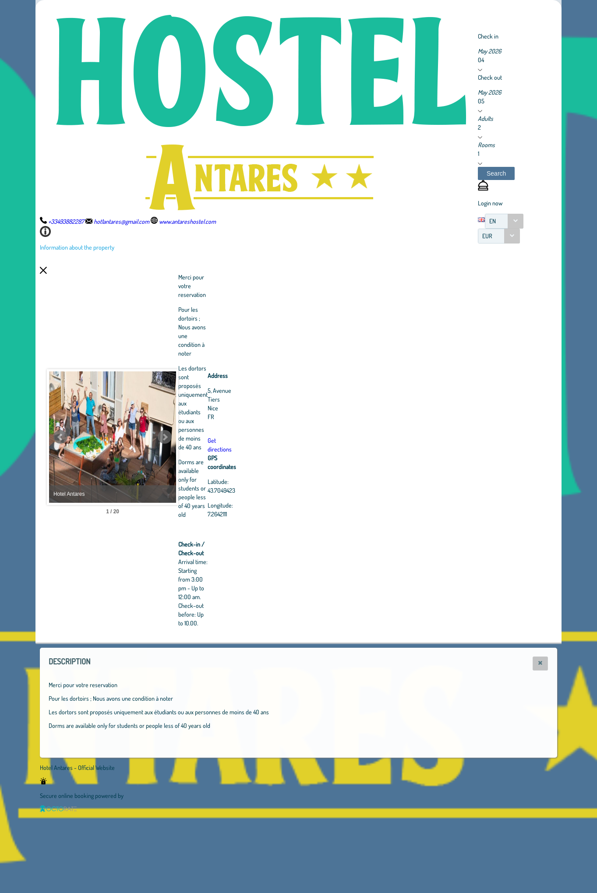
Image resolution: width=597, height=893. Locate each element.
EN (492, 221)
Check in (488, 36)
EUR (487, 236)
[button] (496, 173)
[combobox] (504, 221)
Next (213, 437)
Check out (490, 77)
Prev (60, 437)
